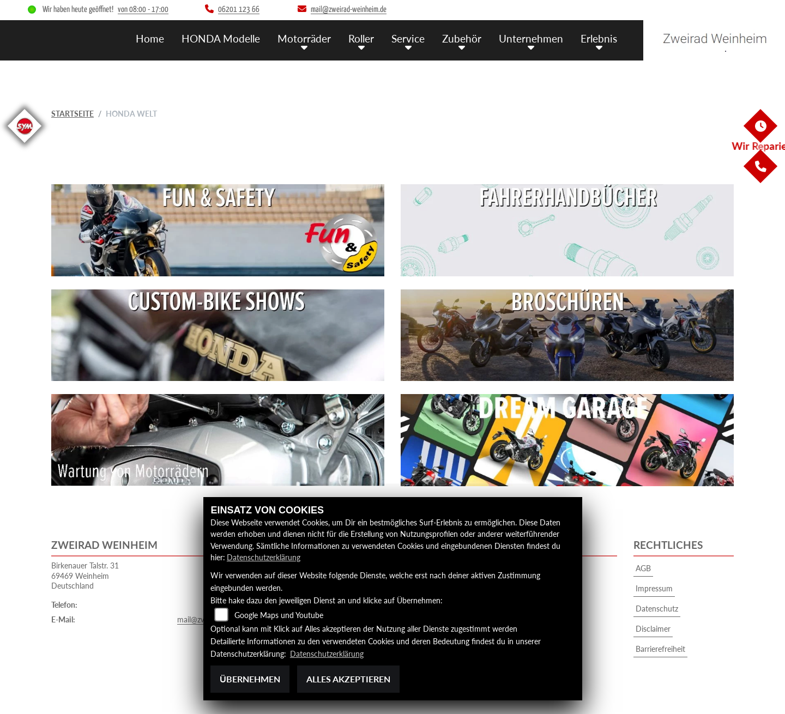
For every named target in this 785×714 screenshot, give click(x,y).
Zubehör (461, 38)
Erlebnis (599, 38)
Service (408, 38)
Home (150, 38)
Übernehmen (250, 679)
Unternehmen (531, 38)
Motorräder (304, 38)
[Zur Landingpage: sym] (25, 145)
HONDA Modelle (221, 38)
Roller (361, 38)
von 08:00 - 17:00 (143, 9)
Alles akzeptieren (348, 679)
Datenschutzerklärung (263, 557)
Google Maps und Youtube (278, 615)
